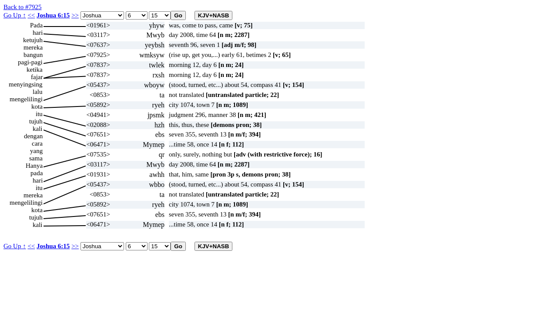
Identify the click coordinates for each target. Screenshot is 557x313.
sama (36, 158)
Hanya (34, 165)
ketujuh (33, 40)
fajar (37, 76)
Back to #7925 (22, 6)
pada (36, 173)
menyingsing (26, 84)
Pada (36, 25)
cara (37, 143)
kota (37, 106)
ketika (35, 69)
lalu (38, 91)
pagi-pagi (30, 62)
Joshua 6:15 (53, 15)
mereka (33, 47)
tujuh (36, 121)
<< (31, 15)
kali (38, 128)
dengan (33, 136)
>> (75, 15)
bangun (33, 54)
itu (39, 113)
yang (36, 150)
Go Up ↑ (14, 15)
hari (38, 32)
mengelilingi (26, 99)
